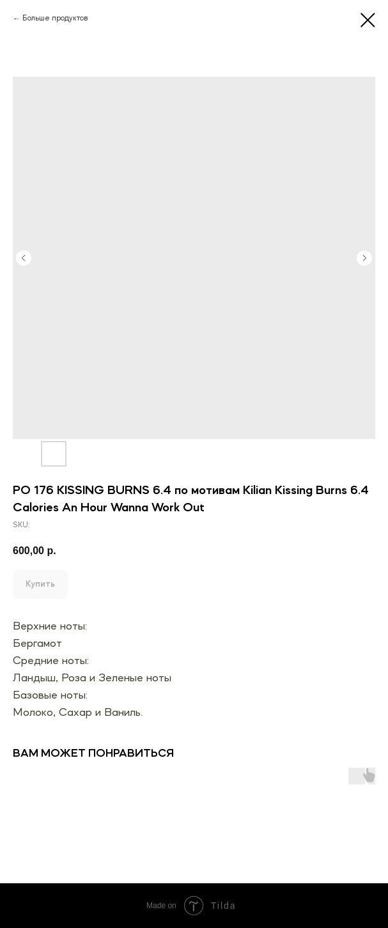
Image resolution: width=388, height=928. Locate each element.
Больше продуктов (55, 18)
